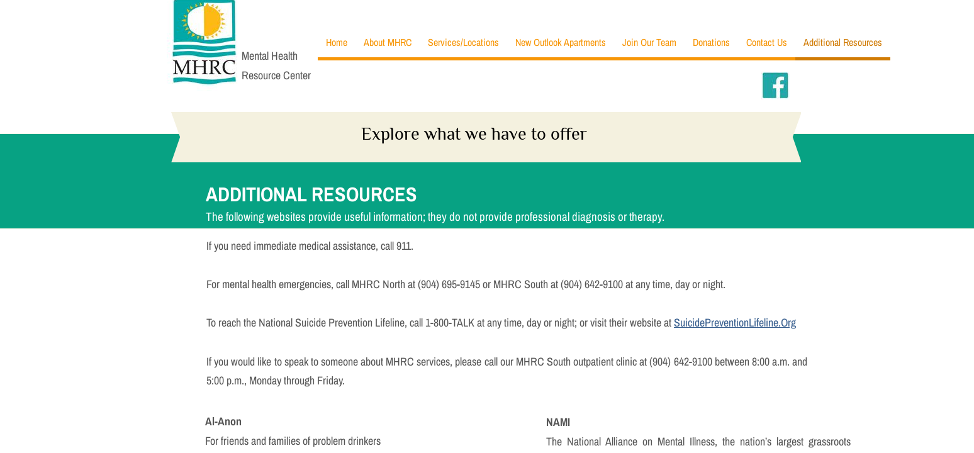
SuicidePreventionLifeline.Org (735, 322)
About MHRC (387, 42)
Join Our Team (649, 42)
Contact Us (766, 42)
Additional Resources (842, 42)
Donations (711, 42)
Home (336, 42)
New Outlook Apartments (560, 42)
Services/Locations (463, 42)
